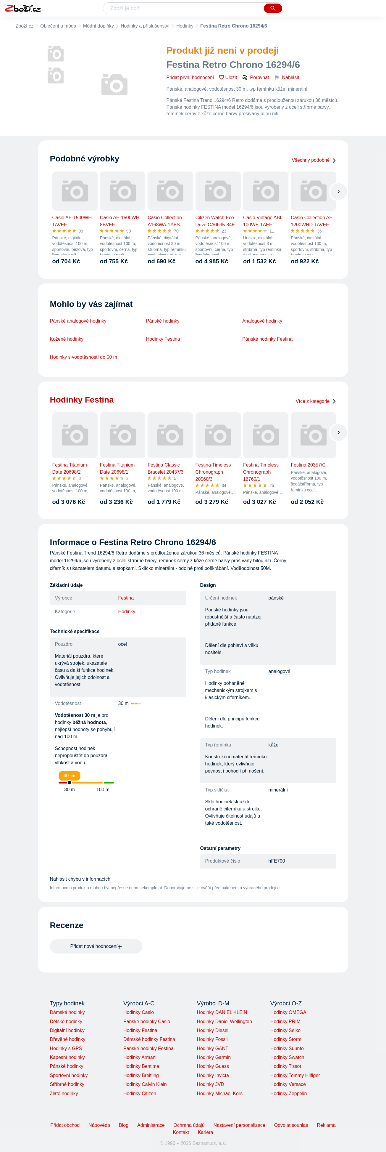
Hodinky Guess (213, 1066)
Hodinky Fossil (212, 1039)
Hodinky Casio (138, 1012)
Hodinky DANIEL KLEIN (222, 1012)
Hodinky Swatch (287, 1057)
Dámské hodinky (67, 1012)
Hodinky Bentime (141, 1066)
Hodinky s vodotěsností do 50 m (83, 357)
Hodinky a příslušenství (145, 25)
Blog (123, 1125)
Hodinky (184, 25)
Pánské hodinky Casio (146, 1021)
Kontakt (181, 1132)
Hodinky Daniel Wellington (224, 1021)
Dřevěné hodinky (67, 1039)
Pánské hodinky (163, 320)
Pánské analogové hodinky (78, 320)
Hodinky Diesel (212, 1030)
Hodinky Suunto (287, 1048)
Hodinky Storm (285, 1039)
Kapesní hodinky (67, 1057)
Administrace (150, 1125)
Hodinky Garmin (214, 1057)
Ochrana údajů (189, 1125)
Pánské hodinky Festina (267, 339)
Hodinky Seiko (285, 1030)
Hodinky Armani (139, 1057)
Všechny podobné (314, 160)
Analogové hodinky (262, 320)
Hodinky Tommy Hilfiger (295, 1075)
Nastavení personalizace (239, 1125)
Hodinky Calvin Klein (145, 1084)
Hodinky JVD (210, 1084)
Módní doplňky (98, 25)
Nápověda (99, 1125)
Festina (126, 597)
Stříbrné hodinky (67, 1084)
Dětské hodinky (66, 1021)
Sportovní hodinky (69, 1075)
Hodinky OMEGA (288, 1012)
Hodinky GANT (212, 1048)
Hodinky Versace (288, 1084)
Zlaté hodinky (64, 1093)
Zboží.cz (24, 25)
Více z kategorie (316, 401)
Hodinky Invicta (213, 1075)
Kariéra (205, 1132)
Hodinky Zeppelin (288, 1093)
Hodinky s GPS (66, 1048)
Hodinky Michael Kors (220, 1093)
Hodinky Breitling (141, 1075)
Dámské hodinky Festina (149, 1039)
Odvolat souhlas (291, 1125)
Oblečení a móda (58, 25)
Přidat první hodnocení (190, 77)
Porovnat (255, 77)
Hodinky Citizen (139, 1093)
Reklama (326, 1125)
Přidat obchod (65, 1125)
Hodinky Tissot (285, 1066)
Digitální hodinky (67, 1030)
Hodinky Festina (163, 339)
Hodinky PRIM (285, 1021)
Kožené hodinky (67, 339)
